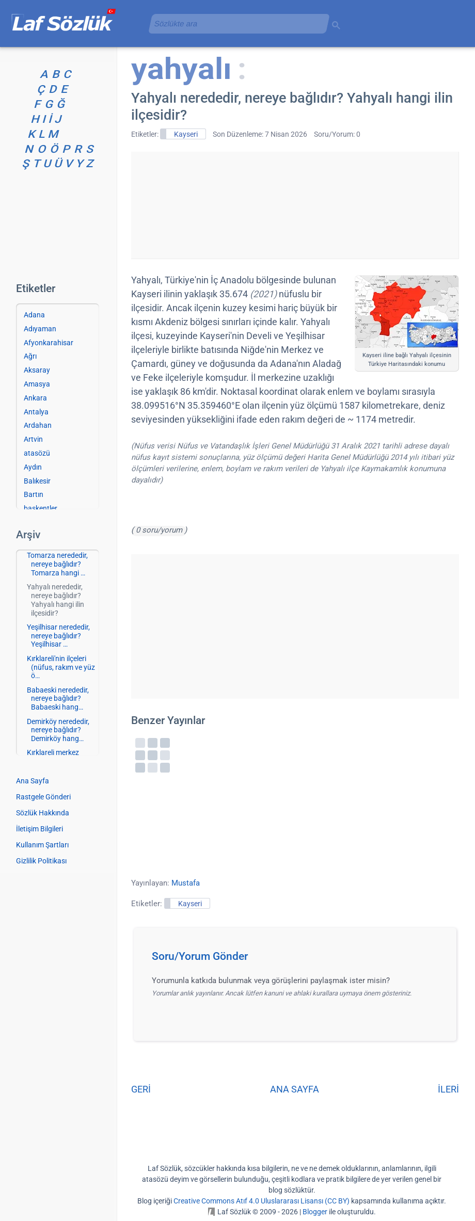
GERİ (141, 1089)
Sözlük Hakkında (42, 813)
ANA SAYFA (294, 1089)
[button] (299, 959)
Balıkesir (37, 481)
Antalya (36, 412)
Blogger (315, 1212)
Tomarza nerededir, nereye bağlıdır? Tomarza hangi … (57, 564)
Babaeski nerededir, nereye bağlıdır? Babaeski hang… (58, 699)
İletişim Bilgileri (39, 829)
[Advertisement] (294, 203)
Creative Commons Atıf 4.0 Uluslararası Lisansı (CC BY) (261, 1201)
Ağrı (30, 356)
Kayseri (186, 134)
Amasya (37, 384)
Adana (34, 315)
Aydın (33, 467)
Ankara (35, 398)
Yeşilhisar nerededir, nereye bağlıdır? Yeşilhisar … (58, 636)
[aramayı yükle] (235, 23)
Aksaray (37, 370)
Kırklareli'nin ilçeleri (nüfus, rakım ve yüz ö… (61, 667)
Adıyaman (40, 329)
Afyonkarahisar (48, 343)
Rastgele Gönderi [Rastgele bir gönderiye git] (43, 797)
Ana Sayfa (32, 781)
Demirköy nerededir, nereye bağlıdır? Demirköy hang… (58, 730)
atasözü (37, 453)
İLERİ (448, 1089)
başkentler (40, 508)
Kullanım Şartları (42, 845)
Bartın (33, 494)
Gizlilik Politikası (41, 861)
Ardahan (38, 425)
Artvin (33, 439)
